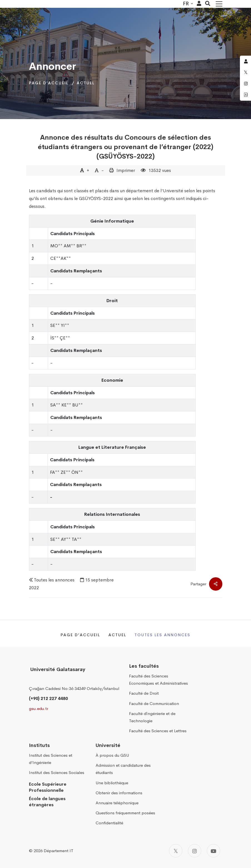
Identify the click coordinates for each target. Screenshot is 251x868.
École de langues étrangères (47, 802)
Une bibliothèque (112, 782)
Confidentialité (109, 822)
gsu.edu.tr (38, 708)
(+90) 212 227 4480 (48, 698)
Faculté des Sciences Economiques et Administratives (158, 679)
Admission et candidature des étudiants (123, 769)
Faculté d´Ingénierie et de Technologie (152, 717)
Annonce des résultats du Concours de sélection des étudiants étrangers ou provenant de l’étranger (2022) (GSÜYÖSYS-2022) (125, 147)
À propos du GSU (112, 755)
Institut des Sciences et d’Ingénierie (50, 759)
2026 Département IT (53, 850)
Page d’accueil (48, 82)
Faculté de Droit (144, 693)
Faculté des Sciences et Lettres (158, 730)
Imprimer (125, 170)
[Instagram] (194, 850)
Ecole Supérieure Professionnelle (47, 787)
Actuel (86, 82)
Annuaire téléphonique (117, 802)
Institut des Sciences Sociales (56, 772)
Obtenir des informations (119, 792)
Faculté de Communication (154, 703)
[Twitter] (175, 850)
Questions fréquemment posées (125, 812)
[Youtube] (213, 850)
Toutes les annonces (54, 580)
